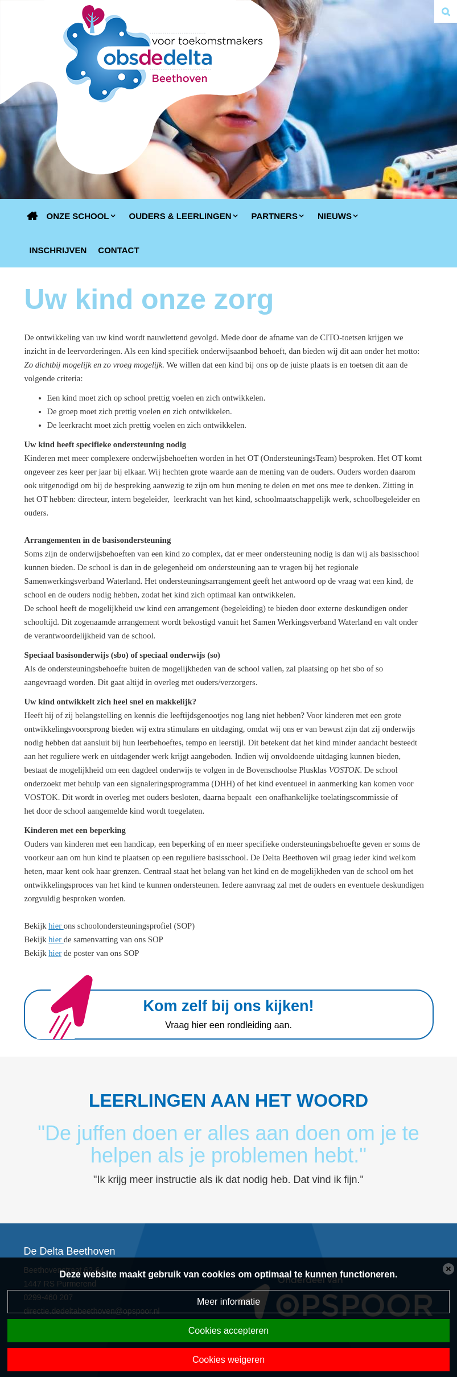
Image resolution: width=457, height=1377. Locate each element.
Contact (118, 250)
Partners (275, 216)
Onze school (78, 216)
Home (32, 216)
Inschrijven (58, 250)
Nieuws (335, 216)
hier (54, 925)
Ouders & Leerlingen (180, 216)
